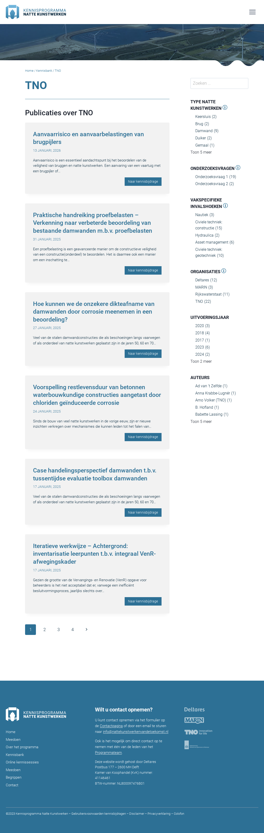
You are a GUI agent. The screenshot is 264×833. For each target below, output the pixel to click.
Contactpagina (111, 726)
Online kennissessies (22, 762)
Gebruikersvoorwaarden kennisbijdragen (98, 813)
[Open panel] (225, 108)
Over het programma (22, 747)
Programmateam (108, 752)
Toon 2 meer (201, 361)
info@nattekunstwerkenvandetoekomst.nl (135, 732)
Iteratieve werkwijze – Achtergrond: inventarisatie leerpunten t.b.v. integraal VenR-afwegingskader (94, 553)
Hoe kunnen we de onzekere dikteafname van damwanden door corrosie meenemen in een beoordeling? (94, 311)
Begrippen (13, 777)
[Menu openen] (252, 12)
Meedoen (13, 739)
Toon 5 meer (201, 152)
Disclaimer (136, 813)
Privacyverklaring (159, 813)
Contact (12, 785)
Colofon (178, 813)
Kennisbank (44, 70)
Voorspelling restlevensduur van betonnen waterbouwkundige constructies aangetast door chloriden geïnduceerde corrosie (97, 395)
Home (29, 70)
